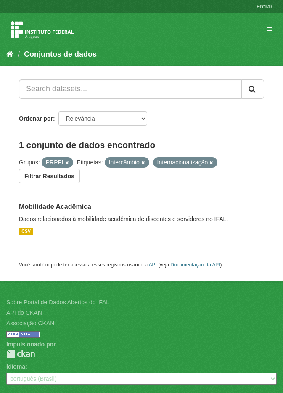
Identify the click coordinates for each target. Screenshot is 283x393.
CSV (26, 231)
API (153, 265)
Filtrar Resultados (49, 176)
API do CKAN (24, 312)
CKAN (20, 353)
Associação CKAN (30, 323)
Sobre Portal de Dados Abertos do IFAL (57, 302)
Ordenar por (36, 118)
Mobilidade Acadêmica (55, 206)
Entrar (264, 6)
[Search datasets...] (130, 89)
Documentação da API (195, 265)
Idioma (15, 366)
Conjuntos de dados (60, 54)
